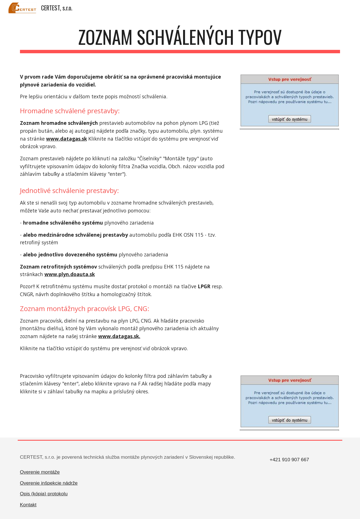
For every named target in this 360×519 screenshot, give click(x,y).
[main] (180, 40)
